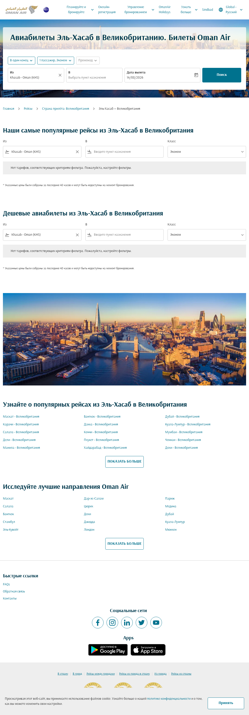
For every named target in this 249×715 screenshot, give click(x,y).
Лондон (89, 530)
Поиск (222, 75)
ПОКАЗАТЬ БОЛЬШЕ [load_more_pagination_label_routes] (124, 462)
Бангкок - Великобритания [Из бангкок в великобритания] (102, 417)
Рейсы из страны (181, 673)
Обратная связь (14, 591)
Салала (8, 506)
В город (77, 673)
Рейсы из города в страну (134, 673)
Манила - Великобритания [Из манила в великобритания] (21, 448)
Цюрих (88, 506)
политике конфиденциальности (169, 699)
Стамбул (9, 522)
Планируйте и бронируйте (81, 9)
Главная (8, 109)
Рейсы (28, 109)
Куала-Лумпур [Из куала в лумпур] (175, 522)
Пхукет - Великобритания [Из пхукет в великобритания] (101, 440)
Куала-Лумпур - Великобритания (187, 424)
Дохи (87, 514)
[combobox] (33, 77)
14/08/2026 (135, 78)
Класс (172, 141)
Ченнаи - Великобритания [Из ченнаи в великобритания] (183, 440)
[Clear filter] (77, 151)
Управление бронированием (140, 9)
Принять (226, 703)
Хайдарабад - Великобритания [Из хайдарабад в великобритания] (105, 448)
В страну (63, 673)
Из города (160, 673)
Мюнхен (171, 530)
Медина (170, 506)
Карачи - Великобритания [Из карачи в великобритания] (21, 424)
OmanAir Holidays (165, 9)
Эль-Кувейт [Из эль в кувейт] (10, 530)
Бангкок (8, 514)
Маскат (8, 498)
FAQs (6, 584)
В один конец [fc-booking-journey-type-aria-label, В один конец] (19, 60)
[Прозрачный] (61, 75)
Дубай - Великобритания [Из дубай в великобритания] (182, 417)
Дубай (169, 514)
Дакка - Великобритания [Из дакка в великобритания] (101, 424)
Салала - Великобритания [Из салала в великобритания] (21, 432)
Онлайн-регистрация (107, 9)
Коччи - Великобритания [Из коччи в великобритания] (101, 432)
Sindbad (207, 10)
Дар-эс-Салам (94, 498)
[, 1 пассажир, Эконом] (53, 60)
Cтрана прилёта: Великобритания (65, 109)
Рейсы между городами (101, 673)
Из (12, 72)
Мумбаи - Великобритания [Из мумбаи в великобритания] (183, 432)
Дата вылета (136, 72)
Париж (170, 498)
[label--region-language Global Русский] (231, 9)
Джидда (89, 522)
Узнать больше (190, 9)
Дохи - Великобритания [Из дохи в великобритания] (181, 448)
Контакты (10, 598)
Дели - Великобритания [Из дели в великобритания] (19, 440)
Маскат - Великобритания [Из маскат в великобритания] (21, 417)
